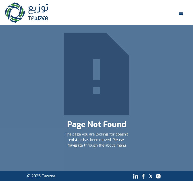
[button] (179, 12)
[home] (26, 13)
